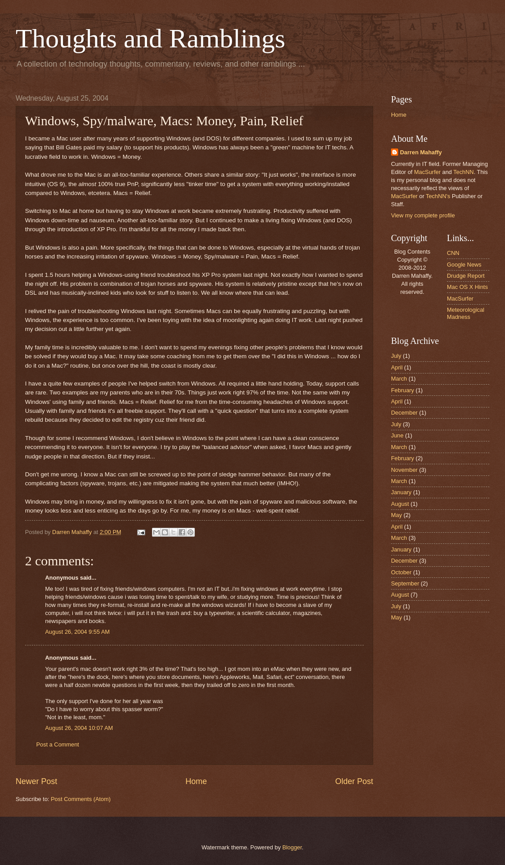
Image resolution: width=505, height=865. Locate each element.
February (402, 390)
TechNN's (438, 196)
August (400, 503)
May (396, 515)
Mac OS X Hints (467, 287)
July (396, 355)
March (399, 378)
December (404, 412)
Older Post (354, 781)
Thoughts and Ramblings (150, 38)
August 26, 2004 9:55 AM (77, 631)
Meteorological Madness (465, 313)
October (401, 572)
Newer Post (36, 781)
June (397, 435)
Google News (464, 264)
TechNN (463, 172)
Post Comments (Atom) (81, 799)
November (404, 469)
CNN (453, 253)
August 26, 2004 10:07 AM (79, 728)
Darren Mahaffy (421, 152)
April (397, 367)
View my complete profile (423, 215)
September (405, 583)
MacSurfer (427, 172)
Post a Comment (57, 744)
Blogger (292, 847)
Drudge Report (465, 275)
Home (196, 781)
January (401, 492)
